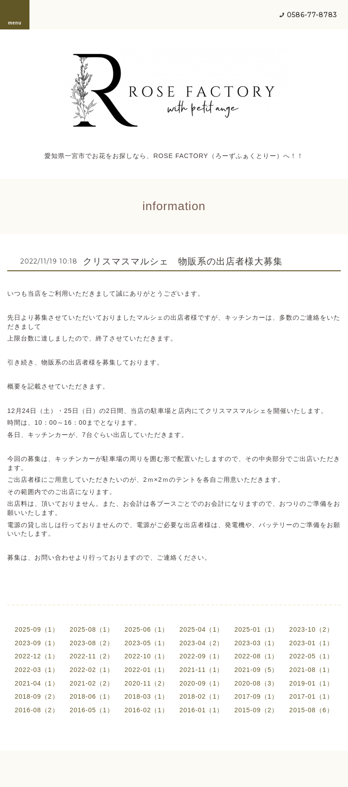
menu (15, 14)
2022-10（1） (147, 656)
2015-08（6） (311, 710)
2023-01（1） (311, 643)
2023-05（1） (147, 643)
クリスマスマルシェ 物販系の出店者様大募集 (183, 261)
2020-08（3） (256, 683)
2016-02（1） (147, 710)
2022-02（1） (92, 669)
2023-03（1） (256, 643)
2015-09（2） (256, 710)
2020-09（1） (201, 683)
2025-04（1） (201, 629)
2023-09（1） (36, 643)
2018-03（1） (147, 696)
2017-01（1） (311, 696)
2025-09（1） (36, 629)
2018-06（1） (92, 696)
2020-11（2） (147, 683)
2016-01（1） (201, 710)
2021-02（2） (92, 683)
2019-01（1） (311, 683)
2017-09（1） (256, 696)
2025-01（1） (256, 629)
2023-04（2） (201, 643)
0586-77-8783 (312, 15)
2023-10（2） (311, 629)
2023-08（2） (92, 643)
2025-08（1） (92, 629)
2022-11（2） (92, 656)
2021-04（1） (36, 683)
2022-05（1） (311, 656)
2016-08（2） (36, 710)
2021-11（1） (201, 669)
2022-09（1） (201, 656)
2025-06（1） (147, 629)
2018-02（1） (201, 696)
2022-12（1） (36, 656)
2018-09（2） (36, 696)
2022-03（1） (36, 669)
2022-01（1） (147, 669)
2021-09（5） (256, 669)
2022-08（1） (256, 656)
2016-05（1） (92, 710)
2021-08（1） (311, 669)
